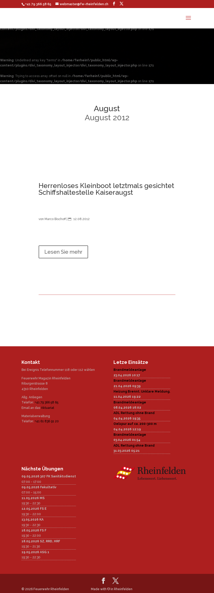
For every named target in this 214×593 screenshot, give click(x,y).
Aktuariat (47, 408)
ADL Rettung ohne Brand (134, 413)
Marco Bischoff (55, 219)
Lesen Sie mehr (63, 252)
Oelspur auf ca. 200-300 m (134, 424)
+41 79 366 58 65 (46, 402)
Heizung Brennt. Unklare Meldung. (141, 391)
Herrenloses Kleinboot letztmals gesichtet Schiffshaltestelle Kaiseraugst (106, 189)
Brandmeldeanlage (129, 370)
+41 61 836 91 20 (47, 421)
